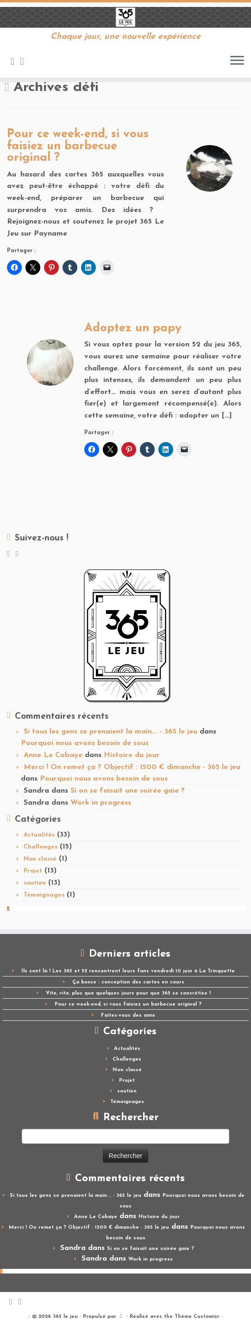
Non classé (40, 859)
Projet (33, 871)
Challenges (40, 847)
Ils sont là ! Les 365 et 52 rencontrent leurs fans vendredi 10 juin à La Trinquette (128, 971)
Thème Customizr (197, 1316)
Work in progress (100, 803)
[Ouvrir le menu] (237, 61)
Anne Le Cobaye (53, 755)
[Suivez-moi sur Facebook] (25, 62)
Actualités (39, 835)
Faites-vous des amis (128, 1015)
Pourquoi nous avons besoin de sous (85, 743)
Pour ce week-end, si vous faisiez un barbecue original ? (78, 146)
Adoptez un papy (133, 328)
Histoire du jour (132, 755)
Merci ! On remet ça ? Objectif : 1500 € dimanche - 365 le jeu (132, 767)
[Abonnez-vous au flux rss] (15, 62)
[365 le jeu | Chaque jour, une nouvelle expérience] (125, 17)
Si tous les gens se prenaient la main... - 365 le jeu (110, 731)
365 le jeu (65, 1316)
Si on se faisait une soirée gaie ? (127, 790)
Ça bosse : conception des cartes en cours (128, 982)
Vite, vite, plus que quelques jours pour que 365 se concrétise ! (128, 993)
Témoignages (44, 895)
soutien (35, 883)
